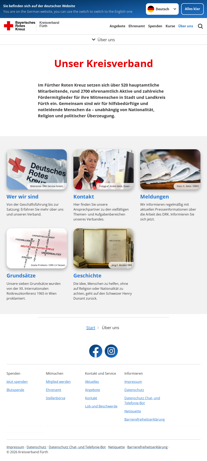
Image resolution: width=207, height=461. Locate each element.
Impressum (133, 381)
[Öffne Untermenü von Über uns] (103, 40)
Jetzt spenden (17, 381)
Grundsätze (21, 275)
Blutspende (15, 390)
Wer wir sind (23, 196)
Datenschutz (134, 390)
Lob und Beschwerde (101, 406)
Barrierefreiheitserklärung (142, 419)
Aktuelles (92, 381)
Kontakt (83, 196)
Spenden (155, 26)
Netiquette (132, 411)
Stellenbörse (55, 398)
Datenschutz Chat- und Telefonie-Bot (142, 400)
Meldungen (154, 196)
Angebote (117, 26)
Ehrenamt (137, 26)
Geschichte (87, 275)
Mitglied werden (58, 381)
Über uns (185, 26)
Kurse (170, 26)
